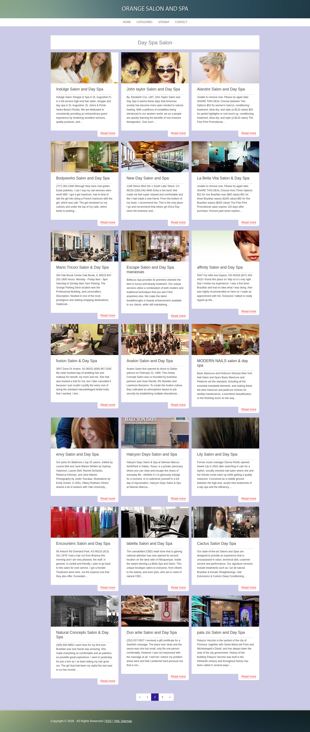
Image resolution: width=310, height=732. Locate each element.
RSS (108, 721)
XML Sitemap (123, 721)
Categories (144, 22)
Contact (181, 22)
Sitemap (163, 22)
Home (127, 22)
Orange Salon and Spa (155, 9)
